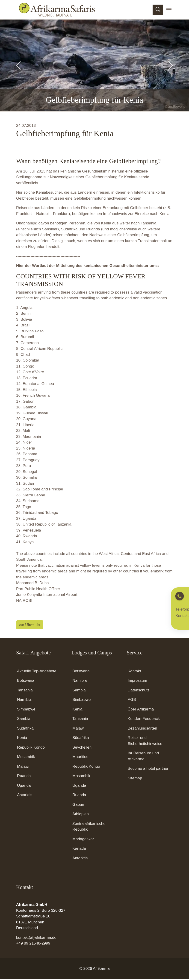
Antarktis (24, 795)
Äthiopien (80, 814)
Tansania (25, 690)
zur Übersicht (29, 624)
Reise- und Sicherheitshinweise (145, 741)
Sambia (23, 718)
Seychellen (82, 747)
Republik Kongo (31, 747)
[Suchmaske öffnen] (158, 10)
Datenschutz (139, 690)
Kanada (79, 848)
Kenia (22, 738)
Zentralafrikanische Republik (89, 826)
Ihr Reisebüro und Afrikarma (143, 756)
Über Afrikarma (141, 709)
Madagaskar (83, 839)
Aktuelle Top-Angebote (36, 671)
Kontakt (134, 671)
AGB (132, 699)
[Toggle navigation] (169, 10)
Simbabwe (26, 709)
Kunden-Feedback (144, 718)
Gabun (78, 804)
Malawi (23, 766)
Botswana (25, 680)
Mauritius (80, 757)
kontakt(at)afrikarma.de (36, 937)
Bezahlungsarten (142, 728)
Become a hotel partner (148, 768)
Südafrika (25, 728)
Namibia (24, 699)
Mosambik (26, 757)
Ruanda (24, 776)
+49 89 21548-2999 (33, 943)
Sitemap (135, 778)
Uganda (24, 785)
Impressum (137, 680)
